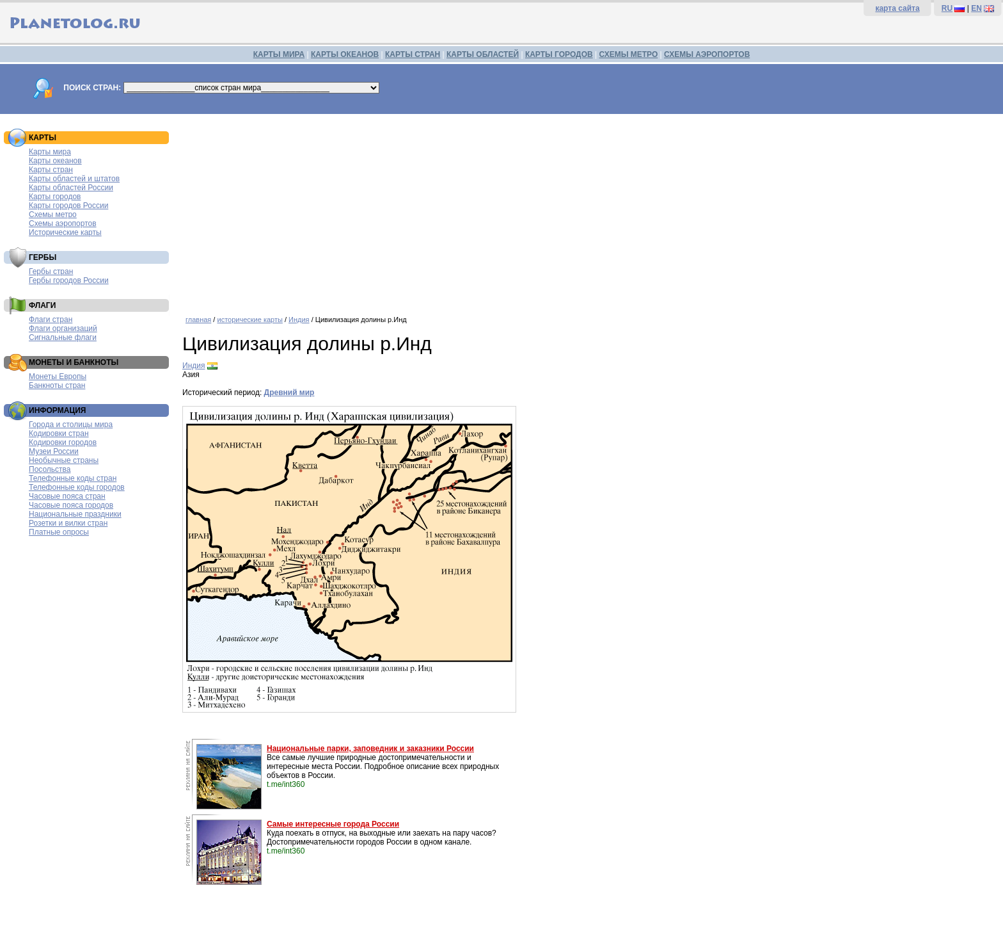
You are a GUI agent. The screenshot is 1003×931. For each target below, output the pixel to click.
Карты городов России (68, 205)
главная (198, 319)
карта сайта (897, 8)
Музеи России (54, 451)
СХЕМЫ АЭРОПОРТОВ (707, 54)
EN (976, 8)
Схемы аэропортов (63, 223)
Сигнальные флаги (63, 337)
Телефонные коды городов (77, 487)
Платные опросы (59, 532)
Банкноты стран (57, 385)
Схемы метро (53, 214)
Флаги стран (50, 319)
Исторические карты (65, 232)
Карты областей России (71, 187)
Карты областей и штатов (74, 178)
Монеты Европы (57, 376)
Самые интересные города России (333, 824)
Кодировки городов (63, 442)
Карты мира (50, 151)
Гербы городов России (69, 280)
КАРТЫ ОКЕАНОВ (345, 54)
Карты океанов (55, 160)
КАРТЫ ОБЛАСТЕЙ (482, 54)
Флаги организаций (63, 328)
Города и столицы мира (71, 424)
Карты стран (51, 169)
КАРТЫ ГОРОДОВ (559, 54)
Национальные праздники (75, 514)
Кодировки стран (59, 433)
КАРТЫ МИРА (278, 54)
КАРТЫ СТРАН (412, 54)
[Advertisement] (566, 210)
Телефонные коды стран (72, 478)
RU (947, 8)
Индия (299, 319)
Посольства (50, 469)
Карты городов (55, 196)
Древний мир (289, 392)
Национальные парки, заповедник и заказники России (370, 748)
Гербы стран (51, 271)
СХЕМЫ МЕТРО (628, 54)
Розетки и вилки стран (68, 523)
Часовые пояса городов (71, 505)
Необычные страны (64, 460)
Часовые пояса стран (67, 496)
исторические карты (249, 319)
